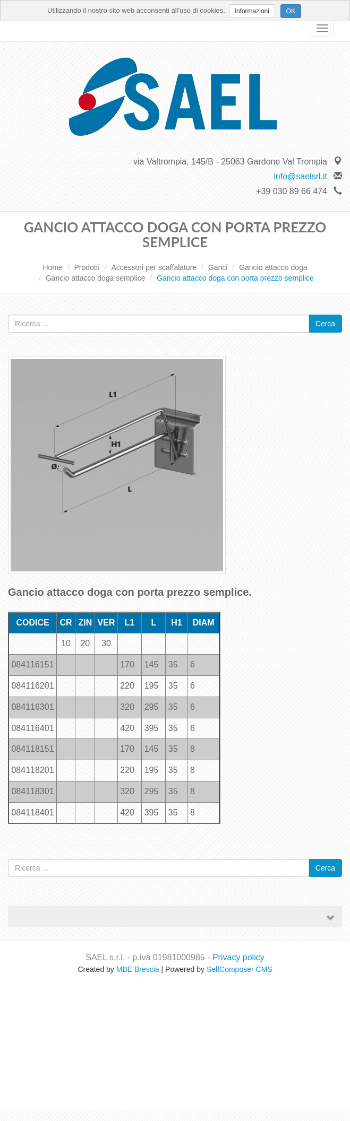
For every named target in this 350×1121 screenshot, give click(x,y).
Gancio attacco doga (273, 267)
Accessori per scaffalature (154, 267)
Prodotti (86, 267)
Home (52, 267)
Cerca (325, 323)
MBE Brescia (137, 969)
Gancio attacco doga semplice (96, 278)
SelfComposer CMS (239, 969)
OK (290, 11)
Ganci (218, 267)
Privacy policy (238, 957)
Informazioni (252, 11)
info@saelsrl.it (300, 176)
